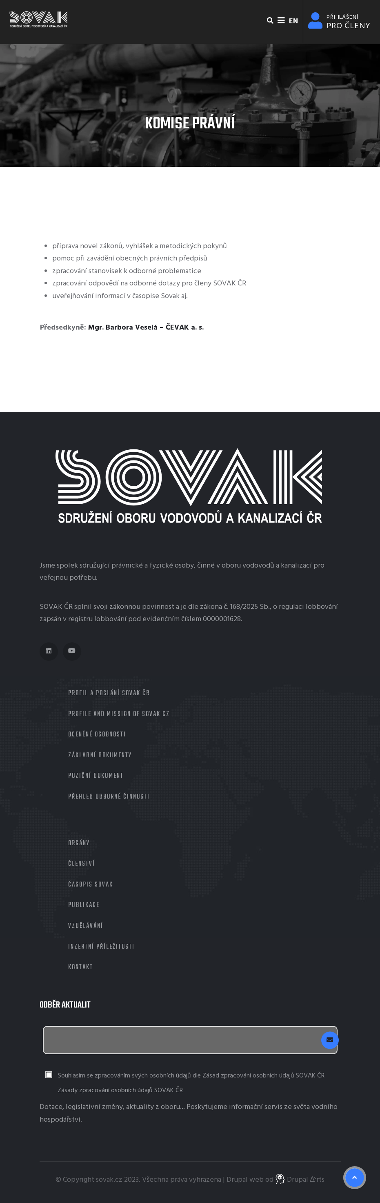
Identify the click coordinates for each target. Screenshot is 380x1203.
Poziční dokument (96, 776)
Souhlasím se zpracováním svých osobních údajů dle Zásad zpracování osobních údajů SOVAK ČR (191, 1076)
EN (293, 21)
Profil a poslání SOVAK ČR (109, 693)
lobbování (322, 607)
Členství (81, 864)
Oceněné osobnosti (97, 734)
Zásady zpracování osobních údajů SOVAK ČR (120, 1090)
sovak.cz (109, 1180)
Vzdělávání (85, 926)
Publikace (84, 905)
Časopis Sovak (90, 885)
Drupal (237, 1180)
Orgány (79, 843)
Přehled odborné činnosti (109, 797)
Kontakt (80, 967)
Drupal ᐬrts (299, 1180)
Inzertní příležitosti (101, 947)
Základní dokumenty (100, 755)
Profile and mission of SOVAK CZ (119, 714)
